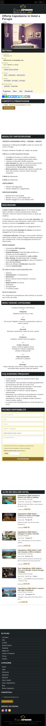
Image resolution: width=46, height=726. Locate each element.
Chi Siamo (5, 637)
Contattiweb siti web (22, 723)
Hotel (5, 22)
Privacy (4, 656)
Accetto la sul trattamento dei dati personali (18, 445)
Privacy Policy (13, 445)
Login (41, 2)
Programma (6, 91)
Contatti (4, 642)
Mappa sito (5, 651)
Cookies (4, 659)
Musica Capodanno (8, 688)
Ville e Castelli (6, 680)
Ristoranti (5, 677)
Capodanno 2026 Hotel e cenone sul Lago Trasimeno (31, 589)
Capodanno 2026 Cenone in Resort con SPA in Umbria (29, 496)
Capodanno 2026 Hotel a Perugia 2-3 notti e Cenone (28, 533)
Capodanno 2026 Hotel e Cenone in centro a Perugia (29, 515)
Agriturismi (5, 675)
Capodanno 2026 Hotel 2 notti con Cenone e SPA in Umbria (29, 551)
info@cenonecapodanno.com (19, 105)
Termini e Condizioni (8, 653)
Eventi (4, 667)
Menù (14, 91)
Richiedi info (29, 91)
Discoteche (5, 672)
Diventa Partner (7, 645)
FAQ (20, 91)
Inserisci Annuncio (7, 701)
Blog (3, 685)
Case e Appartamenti (8, 683)
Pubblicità (5, 648)
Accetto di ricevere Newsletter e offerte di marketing (16, 448)
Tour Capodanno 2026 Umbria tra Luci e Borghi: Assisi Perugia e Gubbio (31, 570)
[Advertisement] (23, 122)
